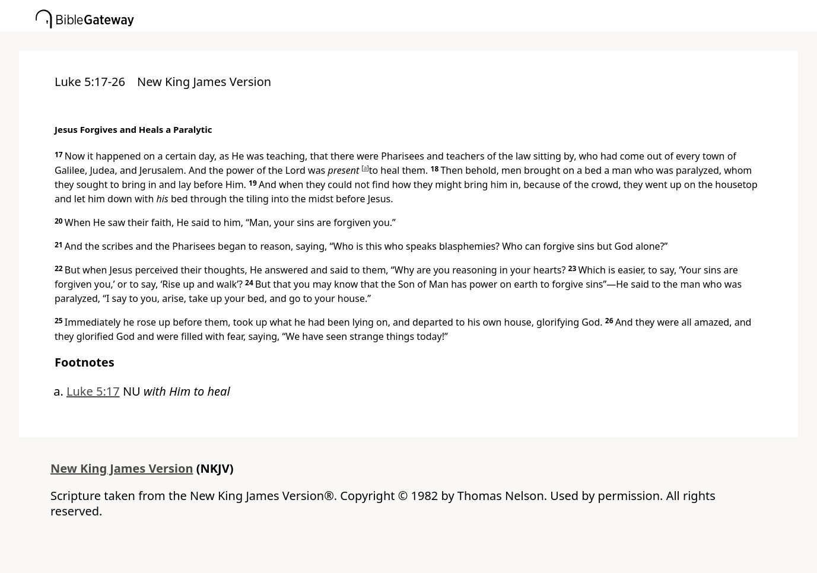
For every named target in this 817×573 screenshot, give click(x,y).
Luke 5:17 (93, 391)
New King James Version (121, 468)
